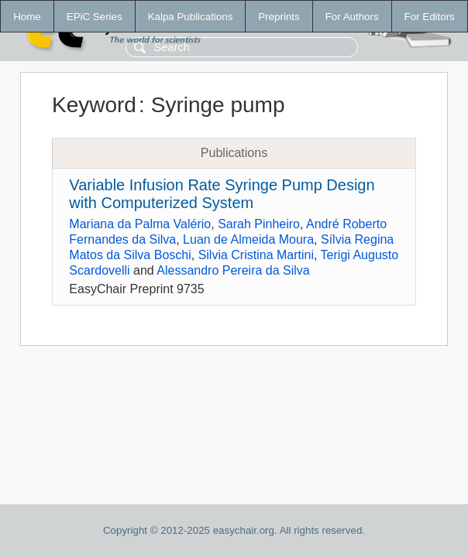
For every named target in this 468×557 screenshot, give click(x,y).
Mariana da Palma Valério (140, 224)
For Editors (429, 16)
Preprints (278, 16)
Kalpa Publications (190, 16)
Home (27, 16)
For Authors (352, 16)
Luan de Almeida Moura (248, 239)
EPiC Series (94, 16)
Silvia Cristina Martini (256, 254)
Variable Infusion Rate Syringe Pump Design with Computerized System (221, 193)
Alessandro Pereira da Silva (233, 270)
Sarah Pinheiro (259, 224)
